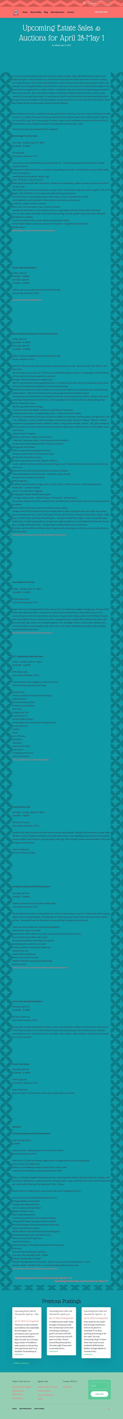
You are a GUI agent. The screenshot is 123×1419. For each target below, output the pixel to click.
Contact (70, 12)
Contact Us (17, 1398)
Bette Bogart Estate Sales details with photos (33, 230)
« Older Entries (20, 1363)
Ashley (57, 45)
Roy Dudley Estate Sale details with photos (32, 633)
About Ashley (35, 12)
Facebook (67, 1387)
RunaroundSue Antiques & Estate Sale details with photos (39, 535)
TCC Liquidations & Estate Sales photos (30, 759)
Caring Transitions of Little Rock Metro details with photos (40, 967)
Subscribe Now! (101, 12)
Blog (46, 12)
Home (25, 12)
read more (19, 1354)
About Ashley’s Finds (47, 1387)
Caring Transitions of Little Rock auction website (35, 1268)
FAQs (40, 1399)
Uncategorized (32, 1321)
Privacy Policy (44, 1391)
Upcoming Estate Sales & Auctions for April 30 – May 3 (27, 1314)
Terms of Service (45, 1395)
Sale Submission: (58, 12)
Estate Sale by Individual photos (27, 300)
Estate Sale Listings (21, 1387)
